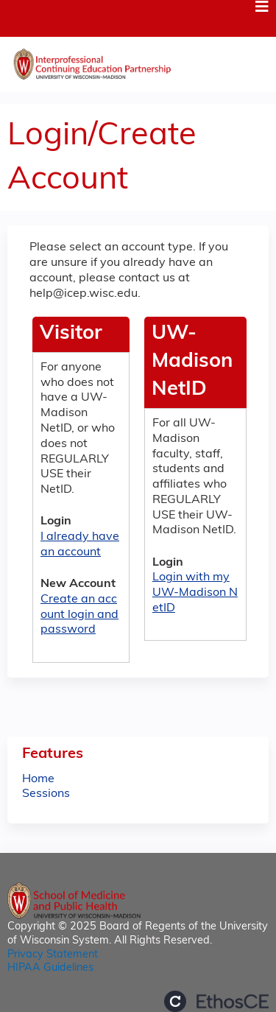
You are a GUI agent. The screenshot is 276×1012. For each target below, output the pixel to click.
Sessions (46, 794)
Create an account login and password (79, 615)
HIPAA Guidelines (50, 968)
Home (38, 779)
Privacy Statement (52, 954)
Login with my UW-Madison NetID (195, 593)
